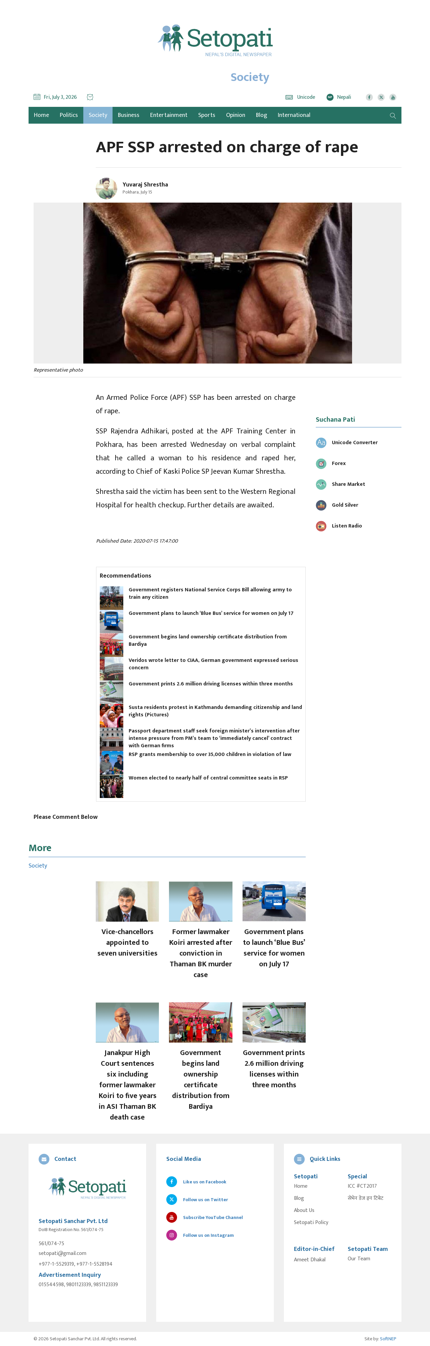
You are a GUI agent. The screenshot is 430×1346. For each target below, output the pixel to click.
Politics (69, 115)
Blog (261, 115)
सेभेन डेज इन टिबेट (365, 1198)
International (294, 115)
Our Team (359, 1259)
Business (128, 115)
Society (98, 115)
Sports (206, 115)
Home (300, 1186)
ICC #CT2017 (362, 1186)
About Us (304, 1210)
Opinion (235, 115)
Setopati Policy (311, 1222)
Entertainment (168, 115)
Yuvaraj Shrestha (145, 185)
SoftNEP (388, 1339)
